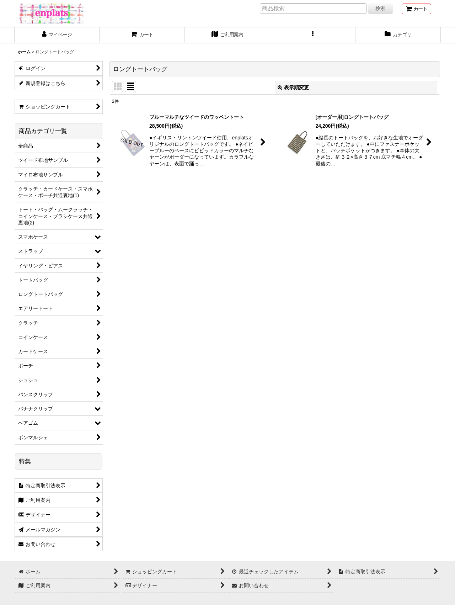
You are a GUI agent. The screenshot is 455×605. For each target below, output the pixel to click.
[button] (312, 35)
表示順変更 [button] (293, 87)
